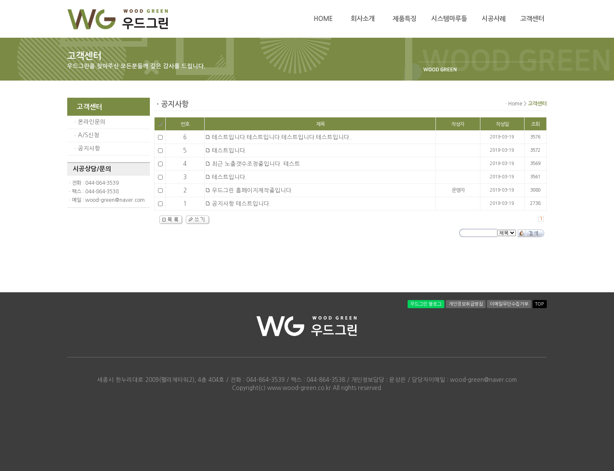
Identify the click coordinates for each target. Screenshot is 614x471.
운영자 (458, 190)
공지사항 (89, 148)
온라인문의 (92, 122)
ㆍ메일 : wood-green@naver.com (106, 200)
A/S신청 (88, 135)
